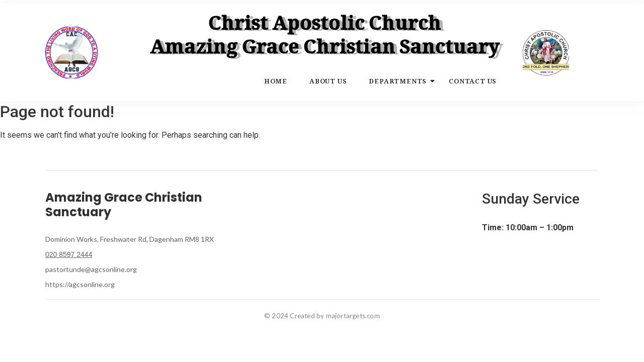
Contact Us (473, 80)
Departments (401, 80)
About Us (328, 80)
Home (275, 80)
